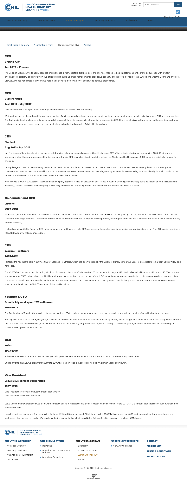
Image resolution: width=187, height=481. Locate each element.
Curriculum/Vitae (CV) (68, 42)
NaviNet (10, 139)
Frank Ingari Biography (18, 42)
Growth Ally (12, 58)
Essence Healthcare (17, 248)
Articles (87, 42)
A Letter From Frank (43, 42)
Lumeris (10, 200)
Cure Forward (13, 95)
